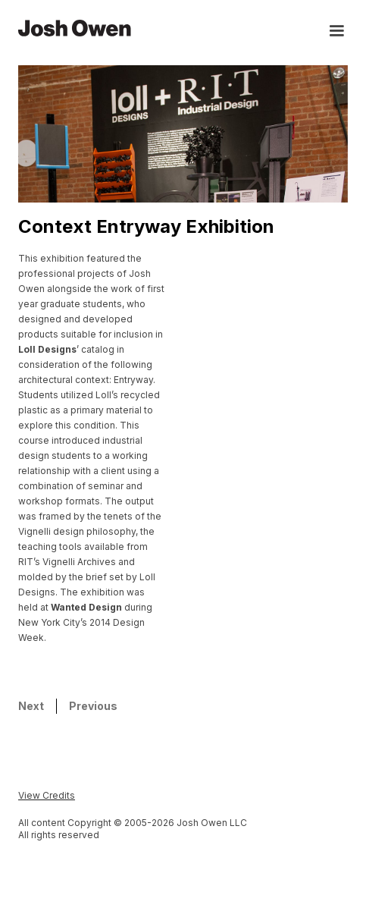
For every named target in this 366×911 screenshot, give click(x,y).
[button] (329, 32)
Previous (93, 705)
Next (31, 705)
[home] (75, 27)
